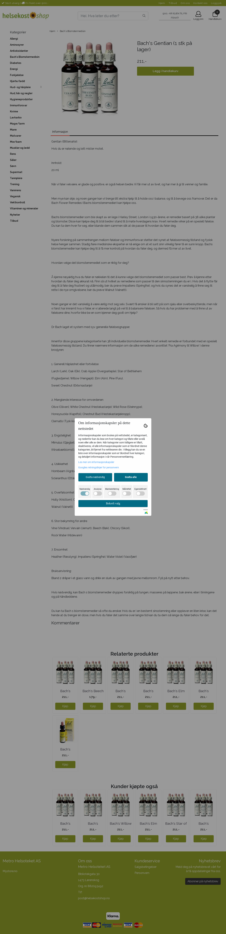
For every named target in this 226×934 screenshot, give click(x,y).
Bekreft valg (113, 503)
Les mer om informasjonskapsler (96, 462)
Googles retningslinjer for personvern (98, 467)
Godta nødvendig (95, 477)
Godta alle (131, 477)
